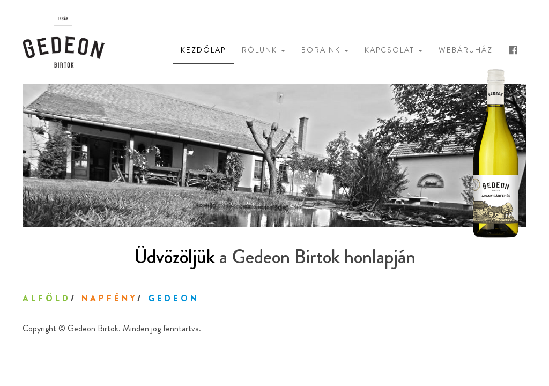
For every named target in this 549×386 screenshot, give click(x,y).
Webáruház (466, 49)
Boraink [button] (324, 49)
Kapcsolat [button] (393, 49)
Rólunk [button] (263, 49)
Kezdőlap (203, 49)
